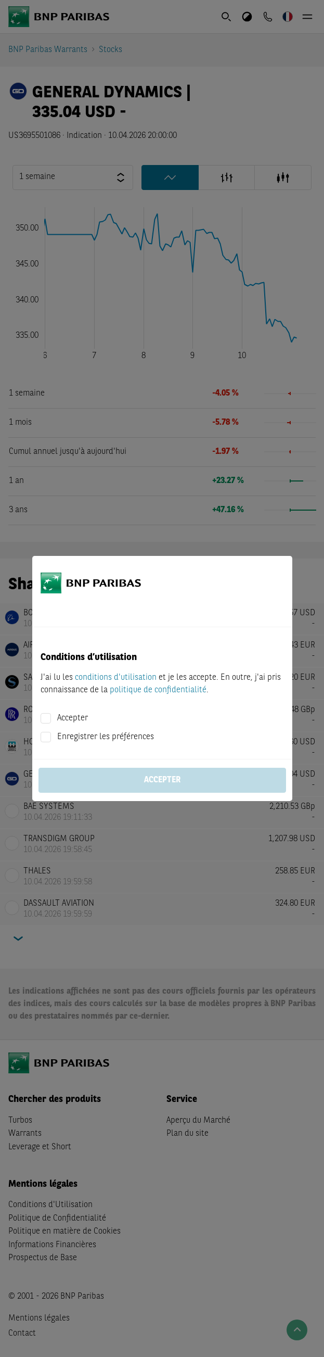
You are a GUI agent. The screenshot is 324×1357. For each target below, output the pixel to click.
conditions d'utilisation (116, 678)
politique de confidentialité (158, 690)
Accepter (72, 718)
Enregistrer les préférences (105, 737)
